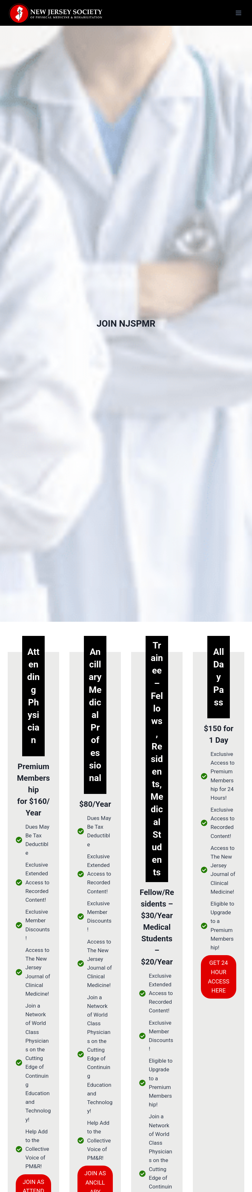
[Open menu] (238, 13)
